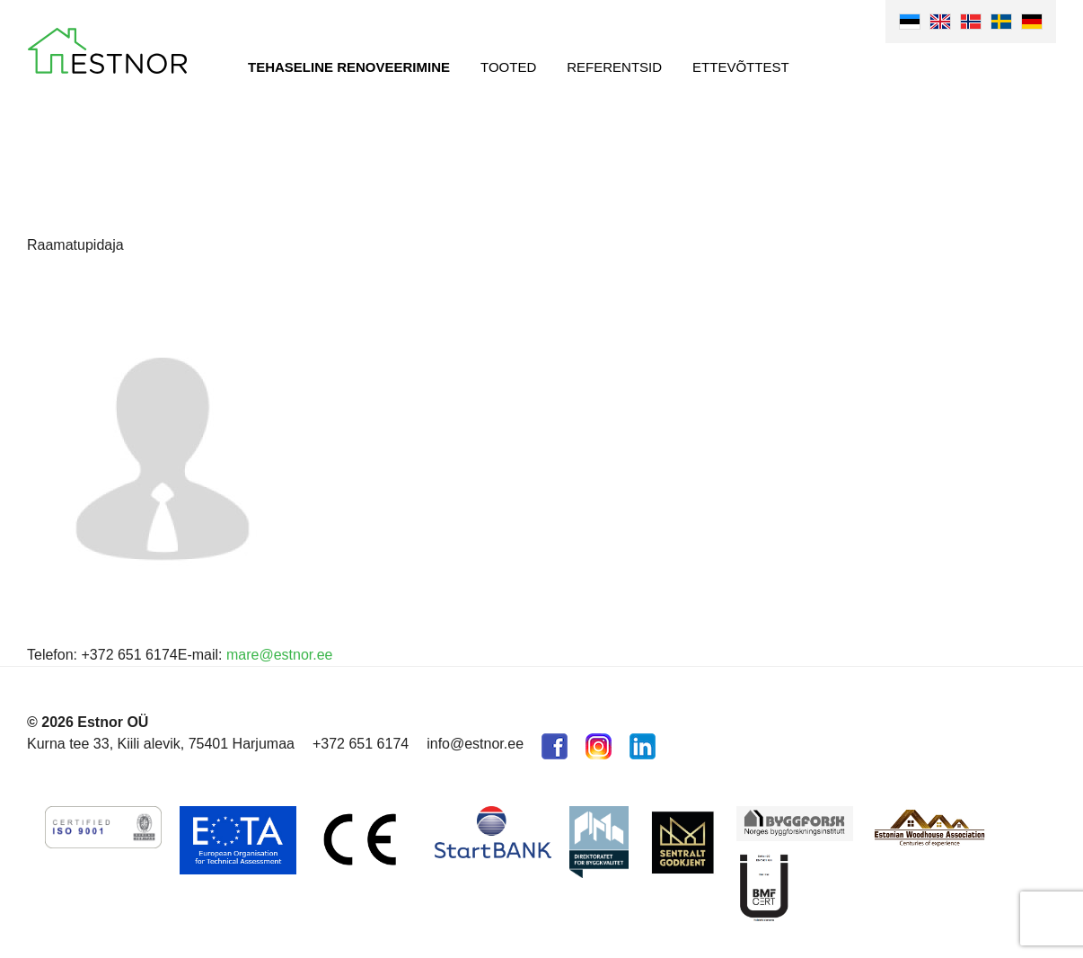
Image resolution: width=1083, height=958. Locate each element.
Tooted (508, 67)
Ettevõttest (740, 67)
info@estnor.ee (475, 743)
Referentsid (614, 67)
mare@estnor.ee (279, 654)
